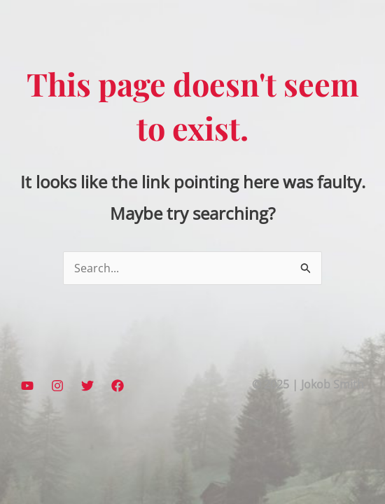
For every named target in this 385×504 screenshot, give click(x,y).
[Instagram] (57, 385)
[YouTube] (27, 385)
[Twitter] (87, 385)
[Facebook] (117, 385)
